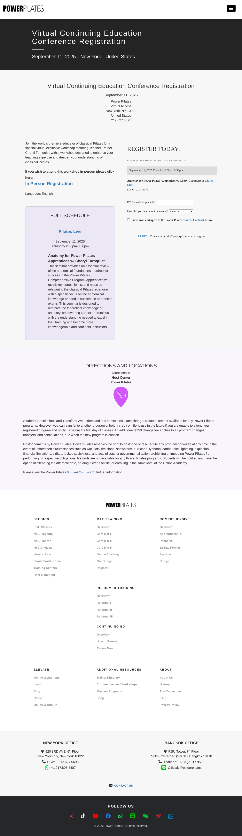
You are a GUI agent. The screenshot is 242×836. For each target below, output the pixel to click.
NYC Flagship (43, 533)
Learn (38, 684)
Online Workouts (45, 704)
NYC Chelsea (43, 547)
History (165, 684)
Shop (100, 698)
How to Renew (107, 641)
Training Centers (45, 567)
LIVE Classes (43, 527)
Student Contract (193, 220)
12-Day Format (170, 547)
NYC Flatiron (42, 540)
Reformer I (104, 602)
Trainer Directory (108, 677)
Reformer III (105, 616)
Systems (166, 554)
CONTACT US (123, 785)
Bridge (164, 561)
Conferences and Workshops (117, 684)
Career (38, 698)
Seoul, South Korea (47, 561)
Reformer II (104, 609)
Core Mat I (104, 533)
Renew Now (105, 648)
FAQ (163, 698)
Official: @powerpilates (185, 767)
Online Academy (108, 554)
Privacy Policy (169, 704)
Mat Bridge (104, 561)
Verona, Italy (42, 554)
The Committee (170, 691)
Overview (103, 527)
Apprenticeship (170, 533)
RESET (142, 236)
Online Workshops (47, 677)
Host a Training (44, 574)
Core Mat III (104, 547)
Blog (37, 691)
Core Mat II (104, 540)
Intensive (166, 540)
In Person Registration (49, 183)
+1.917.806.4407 (63, 767)
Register (102, 567)
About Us (166, 677)
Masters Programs (109, 691)
